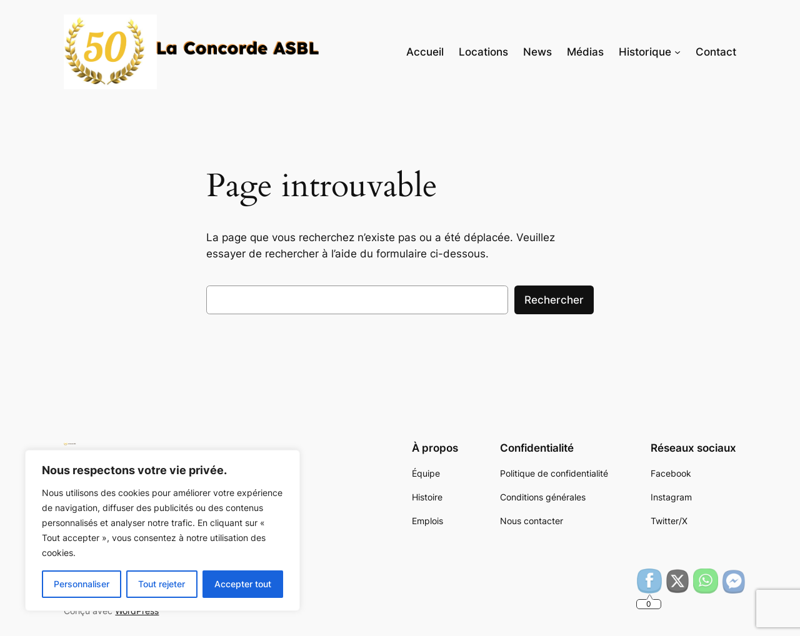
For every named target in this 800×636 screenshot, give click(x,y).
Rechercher (554, 300)
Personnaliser (81, 584)
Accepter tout (242, 584)
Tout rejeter (161, 584)
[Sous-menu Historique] (677, 52)
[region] (162, 530)
